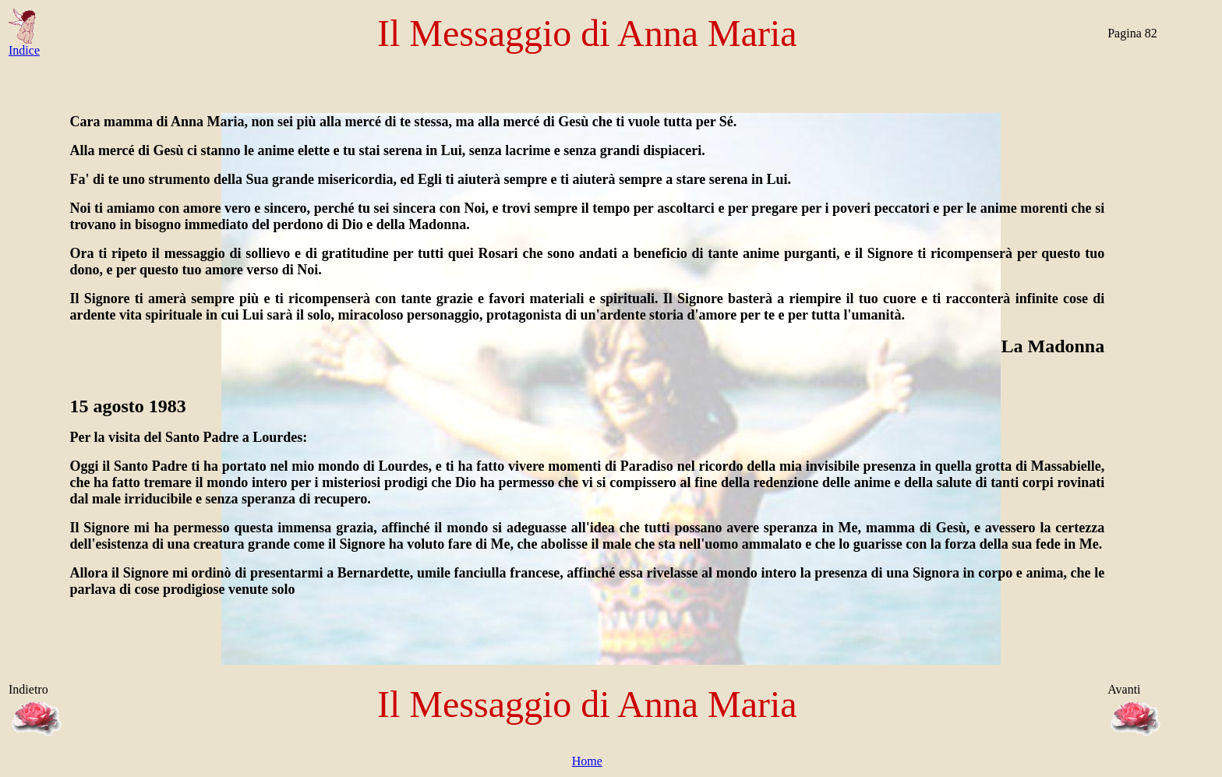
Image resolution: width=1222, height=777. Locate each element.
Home (587, 761)
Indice (24, 45)
